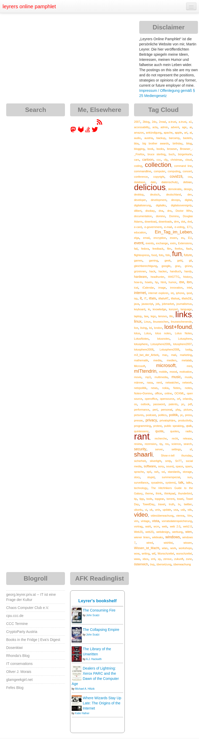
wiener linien (142, 537)
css (190, 176)
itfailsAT (163, 298)
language (186, 309)
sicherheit (140, 460)
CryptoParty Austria (21, 632)
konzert (173, 309)
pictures (139, 415)
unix (157, 509)
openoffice (151, 398)
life (171, 316)
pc (182, 404)
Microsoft (139, 366)
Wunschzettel (165, 553)
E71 (189, 227)
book (150, 148)
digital (188, 199)
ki (149, 309)
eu (182, 237)
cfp (166, 159)
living (143, 327)
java (136, 303)
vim (136, 521)
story (137, 477)
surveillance (141, 482)
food (153, 255)
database (139, 182)
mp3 (148, 377)
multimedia (161, 377)
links (183, 314)
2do (154, 121)
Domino (174, 216)
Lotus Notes (183, 333)
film (169, 248)
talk (181, 482)
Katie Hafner (82, 713)
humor (172, 282)
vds (189, 509)
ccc (158, 159)
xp (159, 558)
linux (138, 321)
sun (189, 477)
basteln (187, 138)
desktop (139, 194)
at (190, 132)
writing (146, 553)
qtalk (189, 425)
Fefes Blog (14, 688)
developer (140, 199)
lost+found (178, 326)
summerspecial (171, 477)
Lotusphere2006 (160, 344)
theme (149, 493)
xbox (145, 558)
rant (142, 436)
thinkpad (169, 493)
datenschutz (169, 182)
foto (161, 255)
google (166, 265)
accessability (142, 127)
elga (136, 237)
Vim (189, 515)
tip (135, 498)
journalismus (184, 303)
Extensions (185, 243)
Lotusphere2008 (169, 349)
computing (174, 171)
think (158, 493)
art (185, 132)
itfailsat (175, 298)
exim (173, 243)
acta (154, 127)
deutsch (155, 194)
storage (187, 471)
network (187, 382)
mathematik (141, 360)
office (158, 393)
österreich (141, 564)
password (159, 404)
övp (152, 564)
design (188, 189)
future (188, 255)
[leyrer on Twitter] (95, 131)
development (158, 199)
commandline (142, 171)
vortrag (138, 526)
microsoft (166, 365)
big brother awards (155, 143)
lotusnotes (163, 338)
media (157, 360)
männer (138, 382)
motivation (185, 371)
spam (188, 466)
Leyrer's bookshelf (97, 600)
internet (140, 293)
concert (187, 171)
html (163, 282)
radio (189, 431)
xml (153, 558)
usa (175, 509)
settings (176, 449)
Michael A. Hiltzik (85, 688)
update (167, 509)
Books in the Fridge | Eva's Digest (33, 640)
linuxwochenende (181, 321)
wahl (148, 526)
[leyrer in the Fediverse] (73, 131)
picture (188, 409)
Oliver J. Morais (18, 672)
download (150, 221)
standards (174, 471)
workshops (185, 548)
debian (187, 182)
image (162, 287)
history (187, 276)
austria (148, 138)
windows (172, 537)
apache (168, 132)
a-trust (172, 121)
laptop (138, 316)
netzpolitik (140, 387)
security (140, 449)
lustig (188, 349)
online (168, 393)
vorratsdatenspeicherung (177, 521)
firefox (179, 248)
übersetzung (163, 564)
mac (164, 354)
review (138, 443)
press (188, 415)
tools (149, 498)
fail (136, 248)
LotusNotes (141, 338)
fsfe (167, 255)
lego (153, 316)
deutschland (173, 194)
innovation (176, 287)
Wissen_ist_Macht (146, 548)
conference (141, 176)
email (146, 237)
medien (171, 360)
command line (183, 165)
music (176, 377)
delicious (150, 187)
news (154, 387)
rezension (150, 443)
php (178, 409)
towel (180, 498)
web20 (149, 531)
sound (169, 466)
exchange (162, 243)
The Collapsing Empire (101, 630)
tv (179, 504)
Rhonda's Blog (18, 656)
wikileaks (157, 537)
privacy (151, 420)
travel (161, 504)
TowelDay (148, 504)
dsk (183, 221)
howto (148, 282)
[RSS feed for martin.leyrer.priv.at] (99, 124)
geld (179, 260)
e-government (152, 227)
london (158, 327)
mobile (163, 371)
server (159, 449)
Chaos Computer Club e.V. (27, 608)
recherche (161, 438)
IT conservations (19, 664)
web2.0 (187, 526)
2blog (146, 121)
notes (188, 387)
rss (167, 443)
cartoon (147, 159)
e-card (138, 227)
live (136, 327)
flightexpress (141, 255)
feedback (157, 248)
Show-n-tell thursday (176, 455)
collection (158, 164)
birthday (178, 143)
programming (142, 425)
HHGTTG (173, 276)
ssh (156, 471)
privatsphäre (167, 420)
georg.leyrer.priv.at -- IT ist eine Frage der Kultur (31, 597)
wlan (165, 548)
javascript (147, 303)
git (190, 260)
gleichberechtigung (145, 265)
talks (189, 482)
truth (171, 504)
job (157, 303)
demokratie (174, 189)
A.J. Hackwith (94, 659)
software (150, 466)
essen (173, 237)
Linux (147, 321)
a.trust (182, 121)
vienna (180, 515)
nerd (159, 382)
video (141, 514)
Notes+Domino (143, 393)
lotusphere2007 (182, 344)
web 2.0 (175, 526)
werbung (177, 531)
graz (177, 265)
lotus (137, 333)
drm (176, 221)
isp (135, 298)
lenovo (162, 316)
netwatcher (172, 382)
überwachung (182, 564)
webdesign (162, 531)
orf (178, 398)
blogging (139, 148)
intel (189, 287)
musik (188, 377)
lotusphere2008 (143, 349)
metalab (187, 360)
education (140, 232)
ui (146, 509)
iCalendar (148, 287)
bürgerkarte (185, 154)
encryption (159, 237)
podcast (151, 415)
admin (164, 127)
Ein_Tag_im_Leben (173, 232)
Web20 (138, 531)
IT (145, 298)
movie (137, 377)
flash (189, 248)
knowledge (159, 309)
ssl (163, 471)
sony (161, 466)
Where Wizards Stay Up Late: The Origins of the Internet (102, 703)
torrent (170, 498)
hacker (163, 271)
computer (159, 171)
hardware (140, 277)
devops (175, 199)
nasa (150, 382)
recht (175, 438)
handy (188, 271)
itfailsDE (187, 298)
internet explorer (158, 293)
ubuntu (138, 509)
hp (156, 282)
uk (151, 509)
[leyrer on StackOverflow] (88, 131)
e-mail (168, 227)
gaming (153, 260)
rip (160, 443)
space (179, 466)
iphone (180, 293)
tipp (141, 498)
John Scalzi (92, 615)
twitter (188, 504)
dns (169, 210)
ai (190, 127)
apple (178, 132)
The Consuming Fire (99, 610)
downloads (165, 221)
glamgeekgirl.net (19, 680)
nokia (165, 387)
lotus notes (163, 333)
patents (173, 404)
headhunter (157, 276)
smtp (168, 460)
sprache (139, 471)
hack (152, 271)
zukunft (178, 558)
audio (137, 138)
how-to (138, 282)
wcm (156, 526)
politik (173, 415)
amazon (139, 132)
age (184, 127)
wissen (188, 542)
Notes (176, 387)
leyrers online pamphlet (29, 6)
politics (162, 415)
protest (157, 425)
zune (189, 558)
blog (189, 143)
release (187, 438)
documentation (143, 216)
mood (173, 371)
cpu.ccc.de (14, 616)
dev (189, 194)
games (138, 260)
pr (181, 415)
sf (191, 449)
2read (162, 121)
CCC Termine (17, 624)
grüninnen (140, 271)
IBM (181, 282)
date (153, 182)
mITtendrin (145, 371)
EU (190, 237)
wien (188, 532)
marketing (186, 354)
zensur (167, 558)
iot (172, 293)
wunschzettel (184, 553)
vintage (145, 521)
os (135, 404)
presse (138, 420)
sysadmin (157, 482)
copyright (158, 176)
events (150, 243)
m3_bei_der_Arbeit (146, 354)
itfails (152, 298)
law (146, 316)
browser (172, 148)
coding (138, 165)
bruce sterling (156, 154)
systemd (170, 482)
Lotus (147, 333)
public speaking (174, 425)
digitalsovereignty (181, 205)
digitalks (161, 205)
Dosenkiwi (14, 648)
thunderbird (185, 493)
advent (175, 127)
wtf (153, 553)
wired (149, 542)
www (137, 558)
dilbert (138, 210)
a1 (190, 121)
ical (136, 287)
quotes (174, 431)
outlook (145, 404)
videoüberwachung (162, 515)
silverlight (155, 460)
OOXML (179, 393)
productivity (185, 420)
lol (150, 327)
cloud (188, 159)
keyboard (139, 309)
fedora (145, 248)
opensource (167, 398)
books (160, 148)
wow (136, 553)
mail (173, 354)
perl (155, 409)
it (141, 298)
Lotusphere (185, 338)
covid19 (176, 176)
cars (136, 159)
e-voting (179, 227)
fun (177, 254)
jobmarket (168, 303)
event (138, 243)
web (164, 526)
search (188, 443)
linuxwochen (160, 321)
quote (159, 431)
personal (166, 409)
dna (161, 210)
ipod (189, 293)
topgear (159, 498)
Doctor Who (184, 210)
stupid (150, 477)
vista (155, 521)
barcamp (174, 138)
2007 (137, 121)
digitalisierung (142, 205)
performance (141, 409)
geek (167, 260)
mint (189, 366)
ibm (189, 282)
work (173, 548)
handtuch (175, 271)
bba (136, 143)
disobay (150, 210)
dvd (189, 221)
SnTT (178, 460)
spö (149, 471)
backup (160, 138)
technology (140, 488)
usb (183, 509)
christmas (176, 159)
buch (172, 154)
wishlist (168, 542)
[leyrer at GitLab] (81, 131)
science (176, 443)
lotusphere (141, 344)
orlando (187, 398)
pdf (190, 404)
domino (160, 216)
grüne (188, 265)
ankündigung (153, 132)
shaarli (143, 454)
